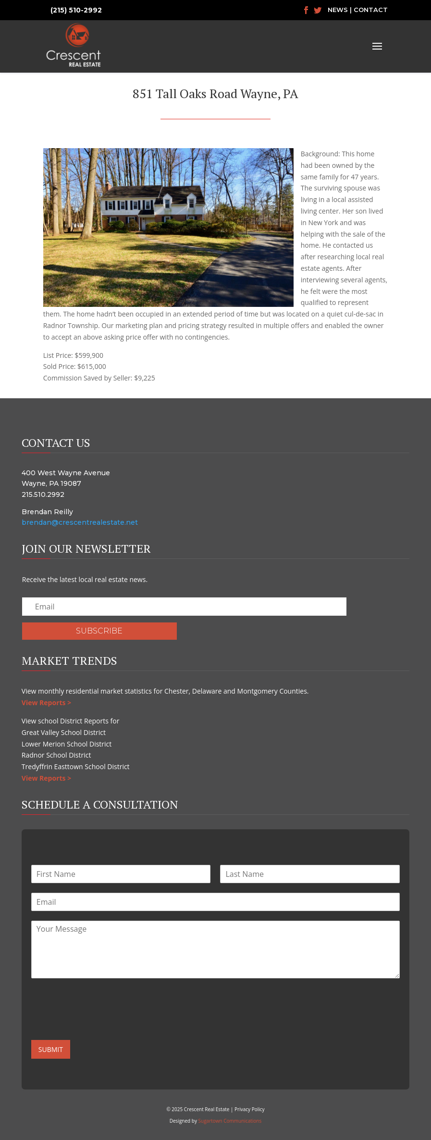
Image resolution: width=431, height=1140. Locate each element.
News (338, 9)
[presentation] (104, 1024)
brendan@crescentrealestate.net (80, 522)
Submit (50, 1049)
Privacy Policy (249, 1109)
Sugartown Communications (230, 1120)
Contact (371, 9)
